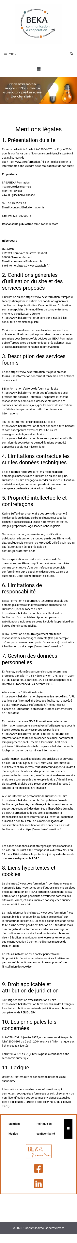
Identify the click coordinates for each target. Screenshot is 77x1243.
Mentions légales (14, 1128)
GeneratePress (55, 1228)
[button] (38, 69)
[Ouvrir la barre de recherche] (71, 54)
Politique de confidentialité (46, 1128)
